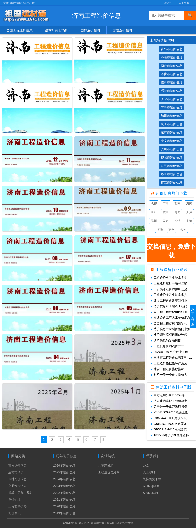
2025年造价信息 (64, 471)
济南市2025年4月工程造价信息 (47, 278)
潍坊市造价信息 (171, 74)
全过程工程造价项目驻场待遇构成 (173, 312)
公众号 (168, 2)
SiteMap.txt (150, 491)
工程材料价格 (17, 505)
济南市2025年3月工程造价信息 (120, 278)
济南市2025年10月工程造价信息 (48, 159)
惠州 (171, 229)
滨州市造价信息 (171, 149)
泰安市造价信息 (171, 141)
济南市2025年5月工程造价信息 (120, 238)
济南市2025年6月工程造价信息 (47, 238)
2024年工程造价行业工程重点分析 (173, 352)
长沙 (177, 221)
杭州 (166, 212)
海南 (189, 203)
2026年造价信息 (64, 464)
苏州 (154, 221)
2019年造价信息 (64, 512)
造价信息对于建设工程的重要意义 (173, 306)
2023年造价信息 (64, 484)
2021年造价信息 (64, 498)
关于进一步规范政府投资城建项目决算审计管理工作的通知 (173, 406)
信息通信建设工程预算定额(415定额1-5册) (173, 401)
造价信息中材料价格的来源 (170, 329)
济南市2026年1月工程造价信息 (120, 80)
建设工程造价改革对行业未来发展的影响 (173, 300)
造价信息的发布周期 (166, 340)
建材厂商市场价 (56, 30)
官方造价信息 (17, 464)
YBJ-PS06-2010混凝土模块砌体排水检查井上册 (173, 412)
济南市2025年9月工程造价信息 (120, 159)
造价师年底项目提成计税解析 (172, 334)
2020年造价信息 (64, 505)
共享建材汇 (105, 464)
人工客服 (184, 2)
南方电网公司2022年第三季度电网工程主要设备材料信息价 (173, 395)
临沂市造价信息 (171, 82)
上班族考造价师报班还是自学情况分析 (173, 289)
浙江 (154, 212)
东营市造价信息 (171, 132)
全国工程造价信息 (19, 30)
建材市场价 (16, 471)
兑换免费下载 (152, 478)
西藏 (177, 203)
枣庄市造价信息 (171, 174)
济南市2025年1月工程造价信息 (120, 317)
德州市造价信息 (171, 116)
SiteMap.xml (151, 484)
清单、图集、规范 (20, 491)
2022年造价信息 (64, 491)
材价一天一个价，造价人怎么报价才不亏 (173, 374)
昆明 (166, 221)
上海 (189, 221)
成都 (154, 203)
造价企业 (14, 498)
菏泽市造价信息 (171, 107)
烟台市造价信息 (171, 65)
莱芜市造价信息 (171, 182)
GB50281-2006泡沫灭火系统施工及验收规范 (173, 423)
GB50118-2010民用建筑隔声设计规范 (173, 429)
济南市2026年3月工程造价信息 (120, 40)
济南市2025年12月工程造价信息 (48, 120)
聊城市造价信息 (171, 157)
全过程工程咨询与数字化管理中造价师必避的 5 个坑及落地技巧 (173, 323)
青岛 (177, 212)
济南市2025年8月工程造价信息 (47, 199)
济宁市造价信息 (171, 99)
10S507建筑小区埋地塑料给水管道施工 (173, 435)
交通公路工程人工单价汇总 (170, 317)
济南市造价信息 (171, 57)
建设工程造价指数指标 (167, 369)
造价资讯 (14, 512)
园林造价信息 (90, 30)
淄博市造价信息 (171, 90)
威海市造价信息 (171, 124)
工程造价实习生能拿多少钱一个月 (173, 277)
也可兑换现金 (171, 252)
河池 (160, 229)
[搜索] (190, 15)
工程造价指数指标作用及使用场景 (173, 363)
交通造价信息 (122, 30)
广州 (166, 203)
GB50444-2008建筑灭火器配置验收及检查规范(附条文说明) (173, 418)
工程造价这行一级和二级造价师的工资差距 (173, 283)
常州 (183, 229)
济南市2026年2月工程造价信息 (47, 80)
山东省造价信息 (162, 40)
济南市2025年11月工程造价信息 (121, 120)
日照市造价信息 (171, 166)
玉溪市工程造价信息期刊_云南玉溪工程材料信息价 (173, 357)
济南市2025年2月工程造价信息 (47, 317)
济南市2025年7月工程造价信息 (120, 199)
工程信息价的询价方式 (167, 346)
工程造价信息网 (108, 471)
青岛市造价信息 (171, 49)
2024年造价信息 (64, 478)
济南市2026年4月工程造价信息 (47, 40)
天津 (189, 212)
